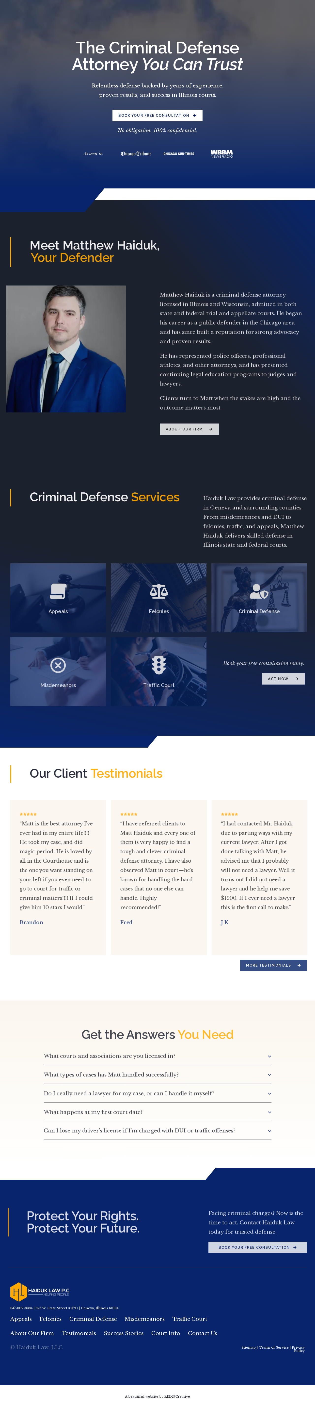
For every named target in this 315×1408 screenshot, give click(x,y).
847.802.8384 (246, 10)
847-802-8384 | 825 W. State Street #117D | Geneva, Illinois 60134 (64, 1308)
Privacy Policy (298, 1349)
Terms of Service (274, 1347)
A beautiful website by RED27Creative (157, 1396)
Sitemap (248, 1347)
